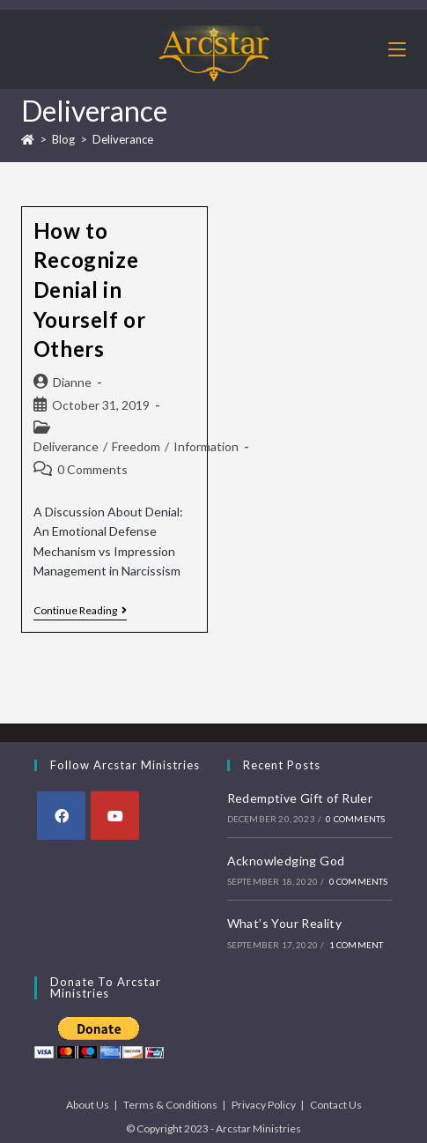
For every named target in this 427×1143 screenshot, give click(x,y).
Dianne (72, 382)
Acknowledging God (286, 860)
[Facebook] (61, 815)
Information (206, 446)
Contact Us (336, 1104)
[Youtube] (115, 815)
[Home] (27, 139)
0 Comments (92, 469)
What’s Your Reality (284, 923)
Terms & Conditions (170, 1104)
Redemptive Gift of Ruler (300, 797)
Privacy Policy (264, 1104)
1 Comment (356, 944)
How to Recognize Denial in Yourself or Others (89, 289)
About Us (87, 1104)
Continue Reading (80, 611)
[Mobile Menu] (397, 48)
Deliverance (122, 139)
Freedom (136, 446)
